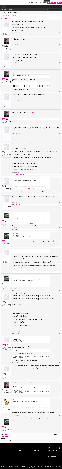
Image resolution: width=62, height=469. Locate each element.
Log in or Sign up (46, 0)
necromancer (5, 102)
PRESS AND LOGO (5, 453)
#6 (59, 117)
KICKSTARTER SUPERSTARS (7, 462)
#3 (59, 62)
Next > (10, 18)
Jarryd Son (4, 134)
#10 (59, 202)
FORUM (19, 450)
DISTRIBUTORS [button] (51, 2)
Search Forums (3, 9)
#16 (59, 362)
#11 (59, 227)
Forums (3, 7)
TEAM (3, 450)
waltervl (4, 406)
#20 (59, 425)
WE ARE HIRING (5, 456)
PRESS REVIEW (5, 459)
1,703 (10, 49)
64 (10, 155)
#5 (59, 100)
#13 (59, 270)
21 (10, 224)
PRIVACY (34, 453)
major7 (15, 16)
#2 (59, 44)
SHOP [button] (59, 2)
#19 (59, 415)
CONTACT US (20, 456)
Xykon (3, 151)
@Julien (33, 112)
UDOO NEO (8, 16)
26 (10, 106)
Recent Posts (9, 9)
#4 (59, 91)
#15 (59, 333)
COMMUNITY (38, 2)
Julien (13, 174)
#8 (59, 172)
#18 (59, 395)
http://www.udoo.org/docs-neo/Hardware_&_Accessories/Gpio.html (45, 38)
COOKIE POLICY (36, 450)
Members (10, 7)
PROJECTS (44, 2)
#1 (59, 32)
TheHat (4, 301)
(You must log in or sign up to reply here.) (54, 434)
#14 (59, 290)
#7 (59, 133)
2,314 (10, 410)
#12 (59, 242)
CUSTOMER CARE (21, 453)
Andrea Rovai (5, 45)
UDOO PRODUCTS (31, 2)
